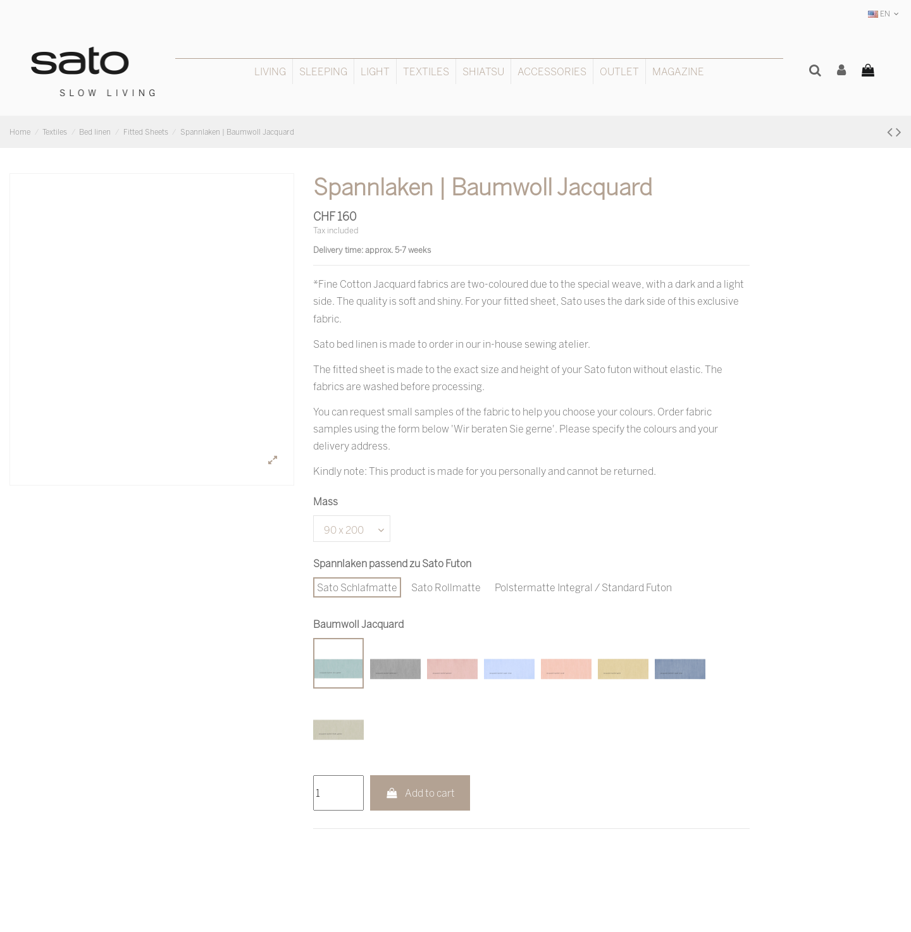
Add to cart (420, 793)
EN (885, 13)
